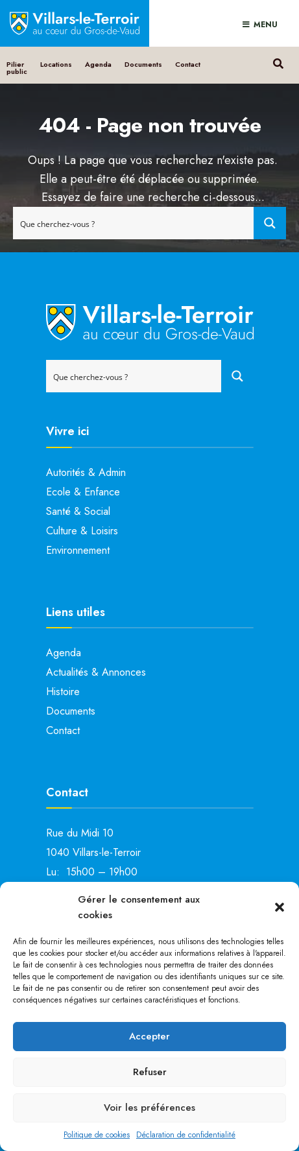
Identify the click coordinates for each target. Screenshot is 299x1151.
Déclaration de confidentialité (185, 1135)
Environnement (78, 550)
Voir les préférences (149, 1107)
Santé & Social (78, 511)
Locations (56, 64)
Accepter (149, 1036)
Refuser (150, 1072)
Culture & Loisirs (82, 530)
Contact (187, 64)
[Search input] (134, 223)
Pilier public (16, 68)
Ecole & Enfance (83, 491)
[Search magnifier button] (270, 223)
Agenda (98, 64)
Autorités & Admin (86, 472)
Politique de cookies (97, 1135)
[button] (279, 907)
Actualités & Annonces (96, 672)
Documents (143, 64)
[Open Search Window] (278, 62)
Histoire (63, 691)
